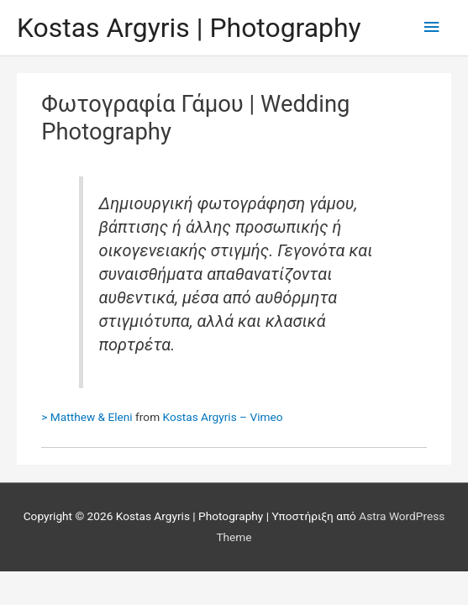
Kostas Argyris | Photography (189, 28)
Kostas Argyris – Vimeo (223, 417)
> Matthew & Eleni (86, 417)
